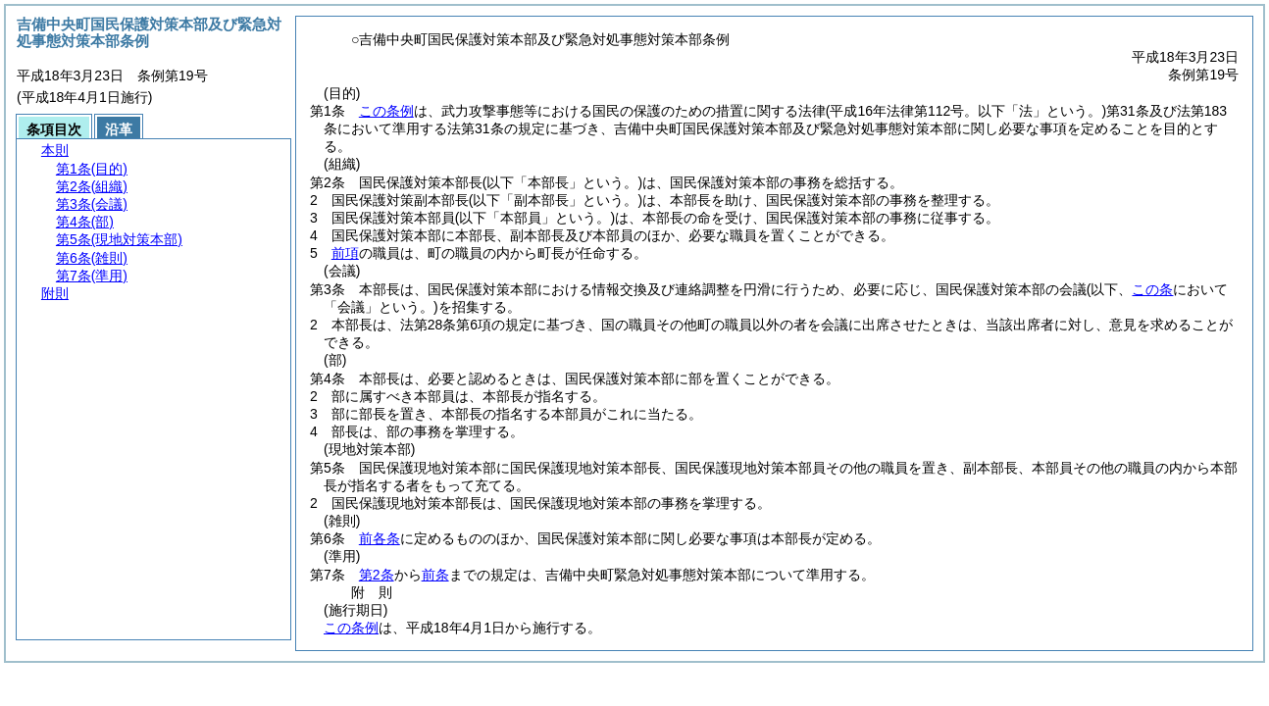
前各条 (379, 538)
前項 (345, 253)
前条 (435, 574)
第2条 (376, 574)
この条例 (386, 111)
